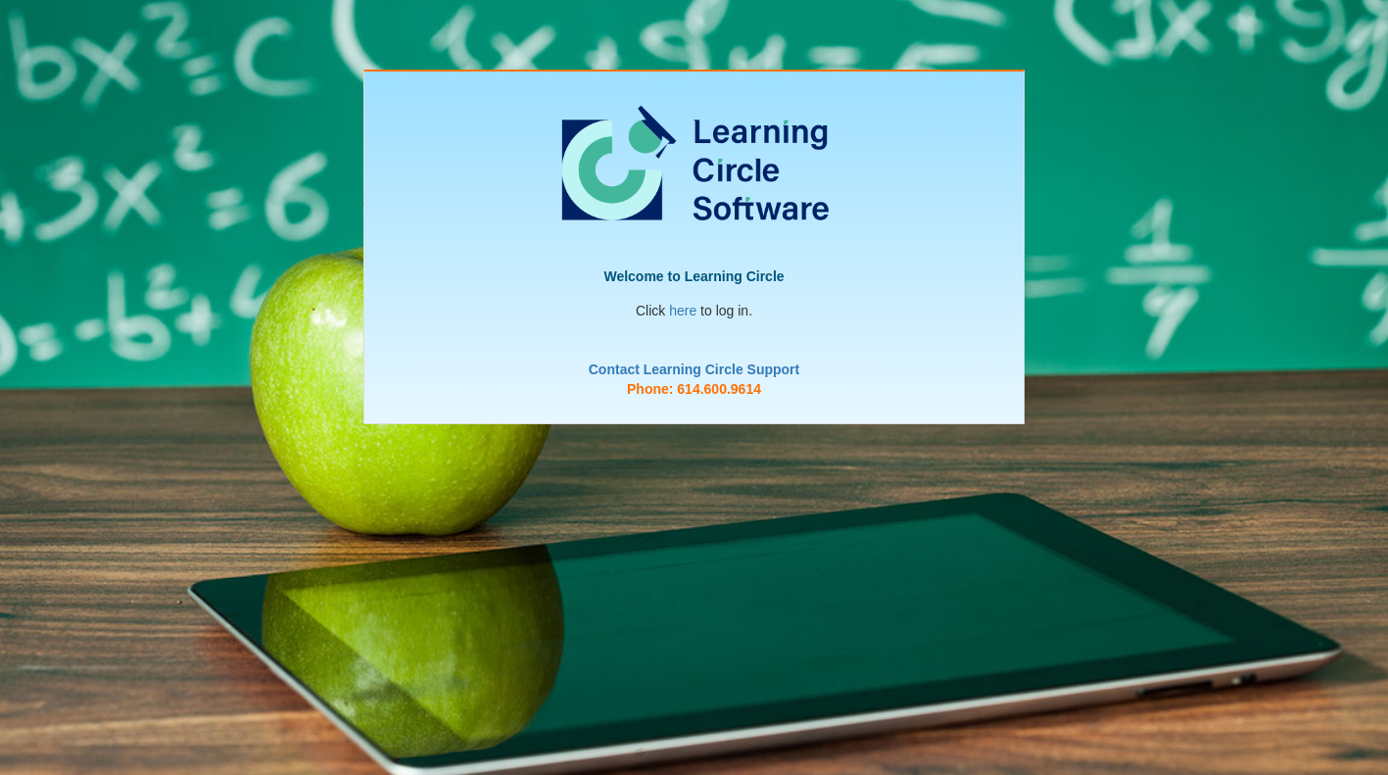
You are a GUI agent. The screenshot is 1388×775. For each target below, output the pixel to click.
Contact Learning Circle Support (694, 369)
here (682, 310)
